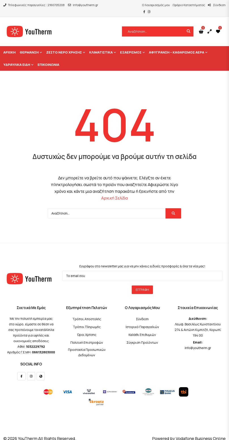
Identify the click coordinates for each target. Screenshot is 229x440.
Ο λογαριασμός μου (144, 5)
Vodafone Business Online (201, 431)
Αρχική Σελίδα (114, 191)
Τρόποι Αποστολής (86, 312)
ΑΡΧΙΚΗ (9, 45)
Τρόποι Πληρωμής (87, 320)
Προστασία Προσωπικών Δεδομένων (87, 345)
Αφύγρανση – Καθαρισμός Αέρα (176, 45)
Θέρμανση (29, 45)
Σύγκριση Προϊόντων (142, 335)
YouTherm (27, 431)
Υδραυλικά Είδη (16, 58)
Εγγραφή (142, 283)
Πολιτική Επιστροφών (86, 335)
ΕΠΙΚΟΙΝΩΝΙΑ (48, 58)
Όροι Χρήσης (86, 328)
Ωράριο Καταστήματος (176, 5)
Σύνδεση (204, 5)
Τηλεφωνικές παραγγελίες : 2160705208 (34, 5)
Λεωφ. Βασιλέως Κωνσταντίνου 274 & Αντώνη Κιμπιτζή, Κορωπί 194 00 (198, 323)
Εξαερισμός (131, 45)
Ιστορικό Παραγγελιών (142, 320)
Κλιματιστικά (101, 45)
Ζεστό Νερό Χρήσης (64, 45)
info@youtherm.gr (83, 5)
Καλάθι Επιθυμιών (142, 328)
